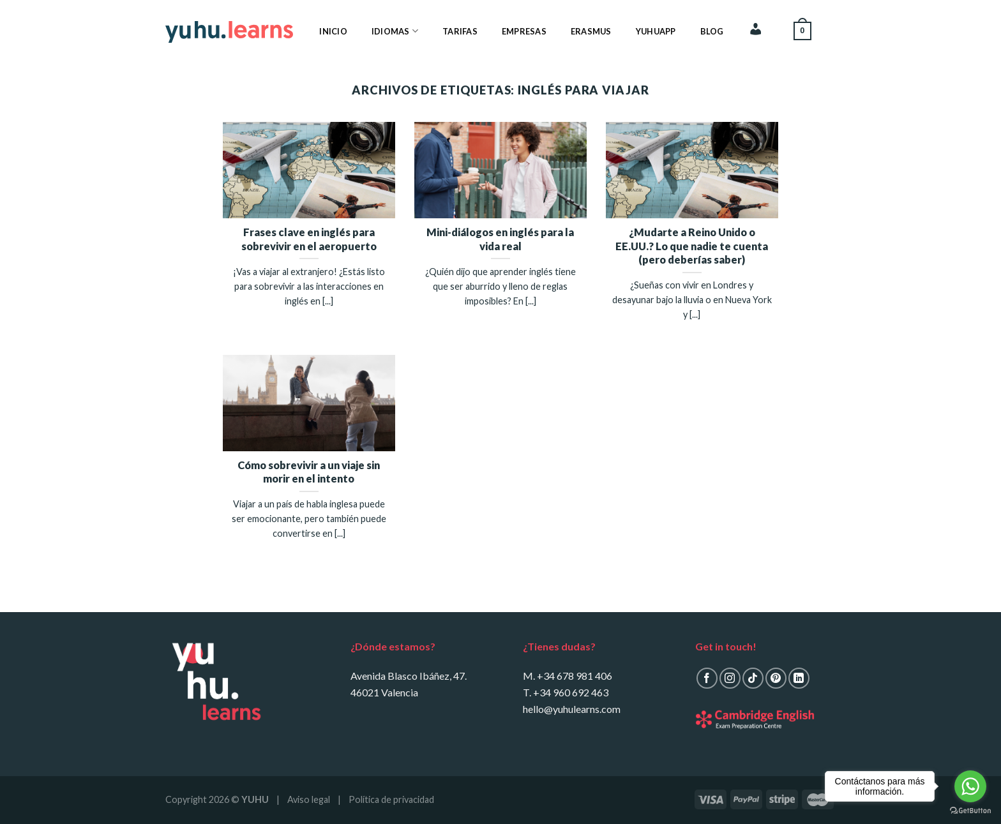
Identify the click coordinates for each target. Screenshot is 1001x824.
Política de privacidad (391, 799)
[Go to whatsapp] (970, 786)
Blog (712, 31)
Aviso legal (308, 799)
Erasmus (591, 31)
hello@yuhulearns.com (572, 709)
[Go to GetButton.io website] (970, 811)
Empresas (524, 31)
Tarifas (460, 31)
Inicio (333, 31)
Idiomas (395, 31)
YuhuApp (656, 31)
